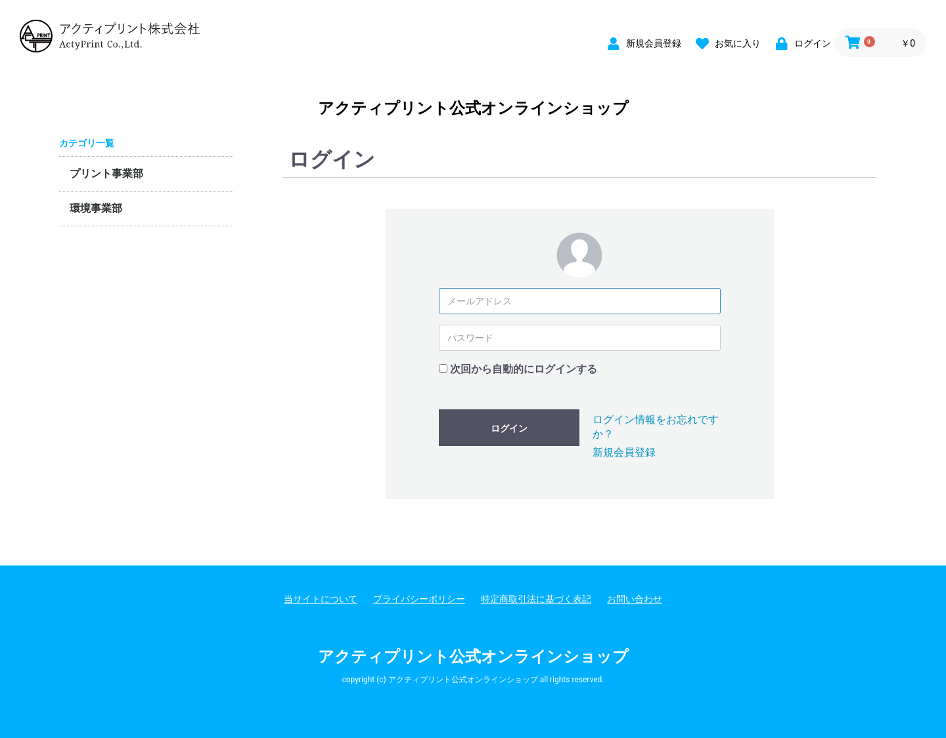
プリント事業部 (106, 173)
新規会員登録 (624, 452)
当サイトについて (320, 599)
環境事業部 (96, 208)
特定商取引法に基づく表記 (536, 599)
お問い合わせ (634, 599)
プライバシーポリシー (419, 599)
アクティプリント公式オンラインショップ (473, 108)
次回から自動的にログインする (523, 369)
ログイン (509, 428)
